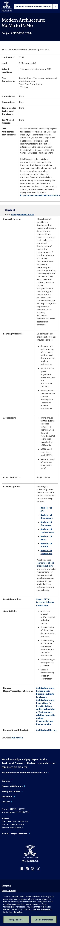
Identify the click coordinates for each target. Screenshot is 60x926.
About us (6, 781)
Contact (6, 801)
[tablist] (36, 6)
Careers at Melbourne (12, 786)
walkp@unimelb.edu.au (22, 214)
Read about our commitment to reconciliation (24, 772)
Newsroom (7, 796)
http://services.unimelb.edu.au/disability (40, 195)
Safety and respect (11, 791)
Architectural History (46, 730)
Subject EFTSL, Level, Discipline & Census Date (45, 602)
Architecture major (45, 688)
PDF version (17, 737)
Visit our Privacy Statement (39, 909)
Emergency (6, 885)
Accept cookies (16, 919)
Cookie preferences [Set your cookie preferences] (44, 919)
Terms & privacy (9, 890)
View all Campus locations (14, 833)
